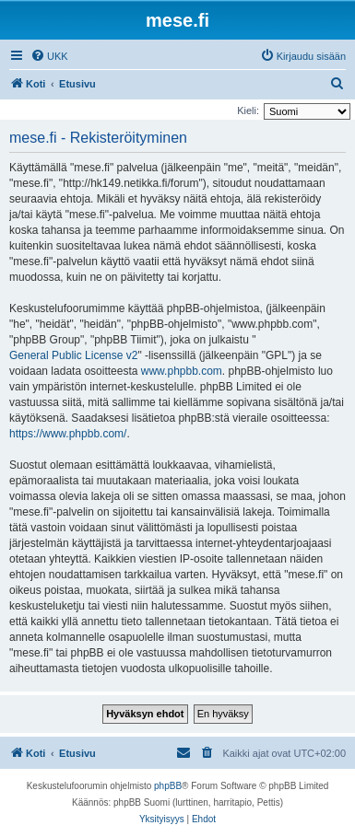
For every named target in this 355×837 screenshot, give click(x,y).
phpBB (168, 786)
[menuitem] (49, 56)
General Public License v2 (73, 355)
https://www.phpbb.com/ (67, 433)
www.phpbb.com (181, 371)
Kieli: (248, 110)
